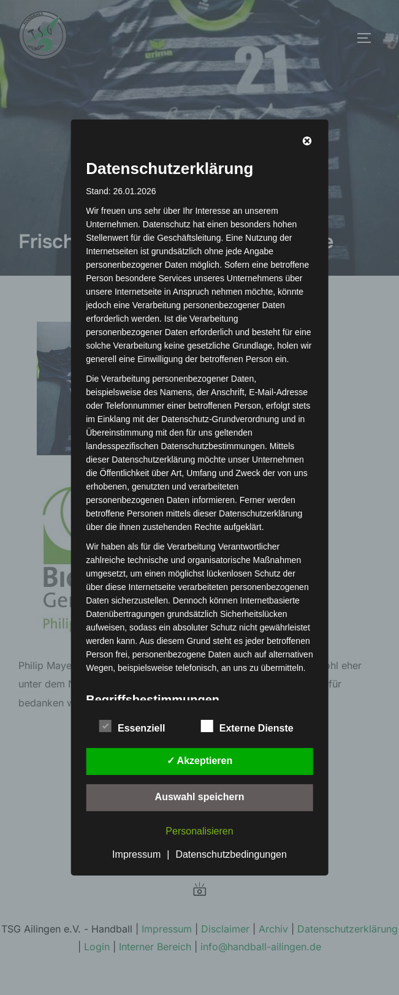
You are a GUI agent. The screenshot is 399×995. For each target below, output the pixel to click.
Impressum (136, 854)
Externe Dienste (247, 726)
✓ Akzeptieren (200, 760)
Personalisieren (199, 831)
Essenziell (132, 726)
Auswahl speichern (200, 797)
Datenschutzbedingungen (230, 854)
